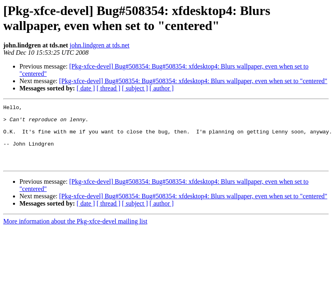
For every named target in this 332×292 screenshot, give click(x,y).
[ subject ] (135, 88)
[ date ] (86, 88)
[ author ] (162, 88)
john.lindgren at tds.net (100, 45)
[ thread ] (108, 88)
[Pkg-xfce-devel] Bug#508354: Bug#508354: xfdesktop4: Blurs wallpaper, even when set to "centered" (193, 80)
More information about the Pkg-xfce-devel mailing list (75, 233)
